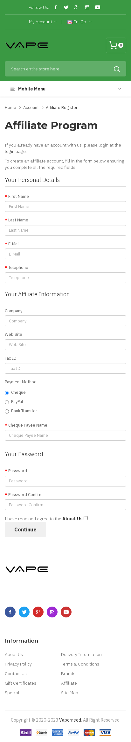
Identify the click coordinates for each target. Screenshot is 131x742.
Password (17, 470)
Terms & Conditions (80, 664)
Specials (13, 692)
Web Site (13, 334)
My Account (42, 22)
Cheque (15, 392)
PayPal (14, 401)
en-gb (79, 22)
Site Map (69, 692)
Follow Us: (39, 7)
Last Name (18, 220)
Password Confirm (25, 494)
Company (13, 310)
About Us (14, 654)
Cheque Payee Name (27, 425)
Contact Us (16, 673)
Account (31, 107)
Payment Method (21, 382)
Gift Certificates (20, 683)
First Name (18, 196)
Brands (68, 673)
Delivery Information (81, 654)
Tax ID (11, 358)
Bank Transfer (21, 411)
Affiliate (69, 683)
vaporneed (70, 720)
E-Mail (13, 244)
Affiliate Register (62, 107)
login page (15, 151)
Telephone (18, 267)
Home (10, 107)
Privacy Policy (18, 664)
